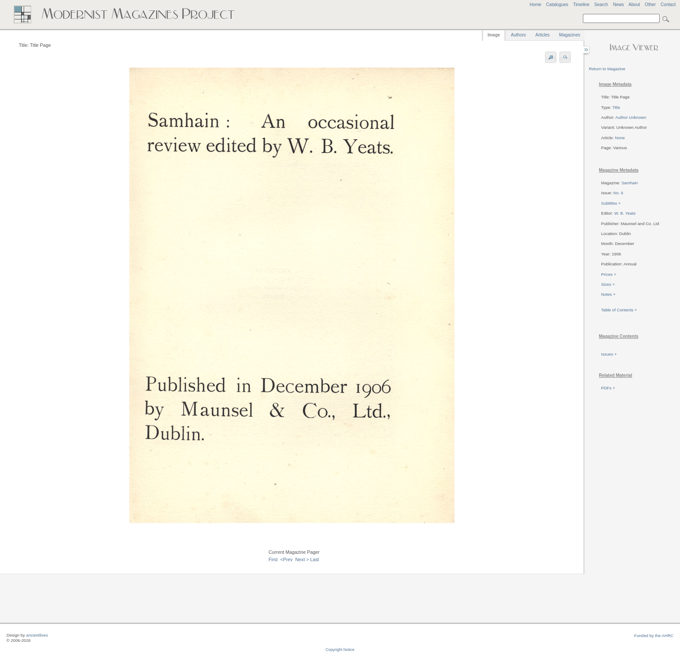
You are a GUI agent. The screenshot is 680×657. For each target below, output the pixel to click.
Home (535, 4)
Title (616, 107)
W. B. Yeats (624, 213)
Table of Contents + (619, 309)
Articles (543, 35)
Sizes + (608, 284)
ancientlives (37, 635)
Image (493, 35)
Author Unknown (630, 117)
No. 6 (618, 192)
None (620, 137)
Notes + (608, 294)
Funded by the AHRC (653, 635)
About (634, 4)
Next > (302, 559)
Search (601, 4)
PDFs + (608, 388)
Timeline (581, 4)
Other (650, 4)
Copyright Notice (340, 649)
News (618, 4)
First (273, 559)
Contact (668, 4)
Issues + (609, 354)
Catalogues (557, 4)
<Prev (286, 559)
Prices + (608, 274)
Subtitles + (611, 203)
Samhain (629, 182)
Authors (518, 35)
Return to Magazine (607, 68)
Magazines (569, 35)
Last (314, 559)
